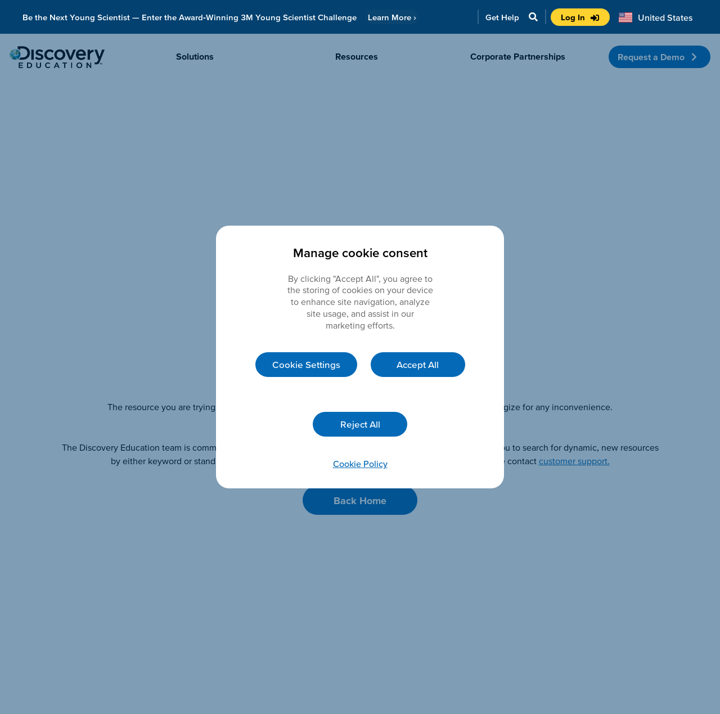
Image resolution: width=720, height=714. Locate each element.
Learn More (392, 17)
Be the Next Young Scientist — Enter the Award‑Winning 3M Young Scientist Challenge (189, 17)
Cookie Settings (306, 364)
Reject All (360, 424)
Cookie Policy (360, 464)
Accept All (418, 364)
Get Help (502, 17)
